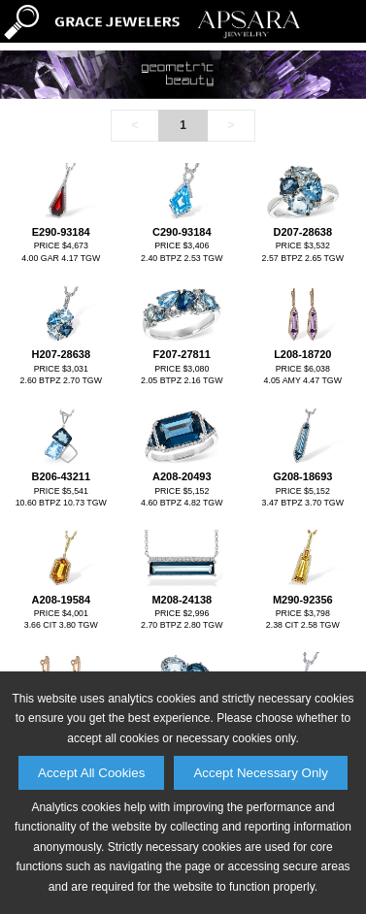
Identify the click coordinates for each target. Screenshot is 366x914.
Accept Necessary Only (260, 773)
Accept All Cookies (91, 773)
